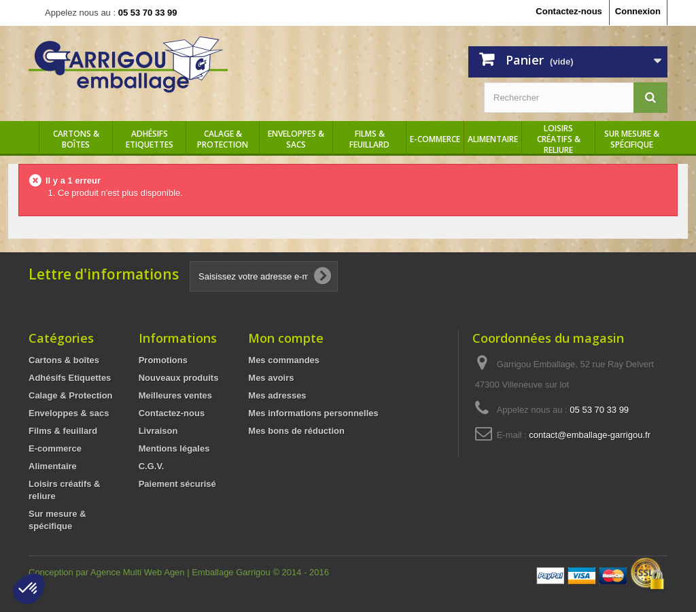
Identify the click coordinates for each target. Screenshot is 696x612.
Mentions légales (174, 448)
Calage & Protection (222, 139)
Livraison (158, 431)
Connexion (638, 11)
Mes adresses (277, 395)
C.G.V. (151, 466)
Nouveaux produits (179, 378)
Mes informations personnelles (313, 413)
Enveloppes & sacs (296, 139)
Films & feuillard (369, 139)
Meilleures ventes (175, 395)
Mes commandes (283, 360)
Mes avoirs (271, 378)
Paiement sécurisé (177, 484)
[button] (28, 589)
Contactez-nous (569, 11)
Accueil (28, 139)
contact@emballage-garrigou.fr (589, 435)
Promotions (163, 360)
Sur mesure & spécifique (631, 139)
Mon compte (286, 338)
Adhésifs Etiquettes (149, 139)
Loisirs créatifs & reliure (558, 139)
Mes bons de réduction (296, 431)
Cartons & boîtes (76, 139)
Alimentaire (493, 139)
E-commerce (435, 139)
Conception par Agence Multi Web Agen (108, 572)
